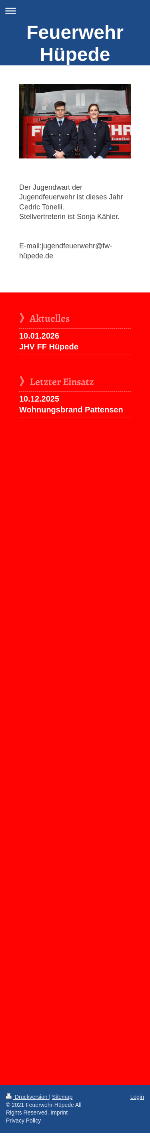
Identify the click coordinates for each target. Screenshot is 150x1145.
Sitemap (62, 1097)
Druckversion (27, 1097)
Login (137, 1097)
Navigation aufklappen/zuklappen (75, 10)
